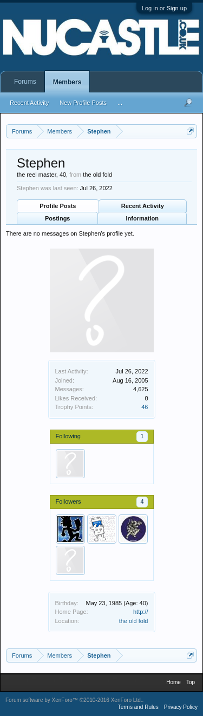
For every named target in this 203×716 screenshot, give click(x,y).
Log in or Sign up (164, 8)
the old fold (133, 621)
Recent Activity (142, 206)
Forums (25, 81)
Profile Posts (58, 206)
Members (67, 82)
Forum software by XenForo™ (73, 700)
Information (142, 218)
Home (173, 682)
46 (144, 407)
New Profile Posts (83, 102)
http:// (140, 611)
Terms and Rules (138, 707)
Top (190, 682)
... (119, 102)
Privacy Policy (181, 707)
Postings (57, 218)
